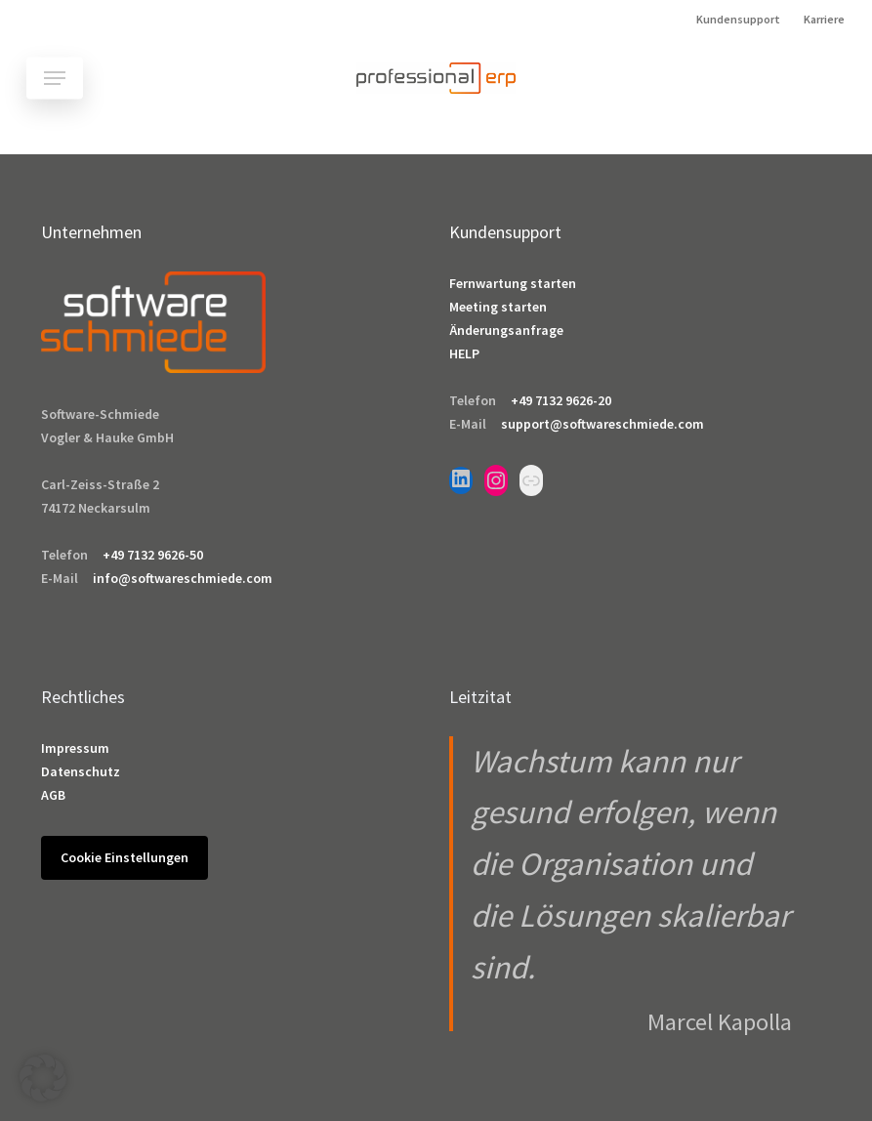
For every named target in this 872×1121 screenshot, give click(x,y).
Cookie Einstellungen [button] (124, 857)
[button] (54, 78)
